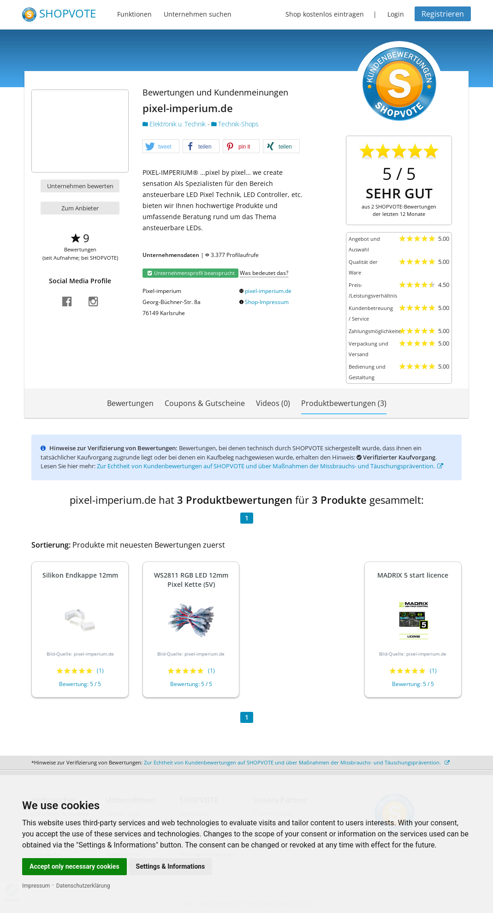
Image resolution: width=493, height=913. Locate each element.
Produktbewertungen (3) (343, 403)
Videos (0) (273, 403)
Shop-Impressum (267, 302)
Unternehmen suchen (198, 14)
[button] (161, 147)
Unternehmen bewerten (80, 186)
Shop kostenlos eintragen (324, 14)
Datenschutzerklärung (83, 886)
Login (395, 14)
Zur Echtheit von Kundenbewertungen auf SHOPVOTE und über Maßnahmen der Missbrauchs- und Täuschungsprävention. (270, 466)
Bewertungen (130, 403)
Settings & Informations (170, 866)
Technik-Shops (235, 123)
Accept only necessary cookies (74, 866)
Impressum (36, 886)
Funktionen (134, 14)
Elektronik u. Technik (175, 123)
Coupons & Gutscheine (205, 403)
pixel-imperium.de (268, 291)
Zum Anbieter (80, 208)
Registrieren (443, 14)
